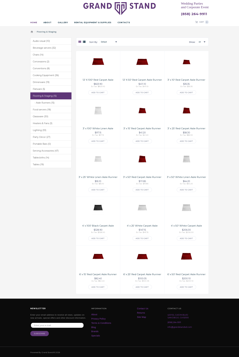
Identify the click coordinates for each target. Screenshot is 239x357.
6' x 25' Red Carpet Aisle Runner (142, 273)
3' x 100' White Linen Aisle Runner (98, 130)
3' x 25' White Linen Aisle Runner (98, 176)
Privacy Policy (98, 318)
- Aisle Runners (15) (43, 102)
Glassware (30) (40, 116)
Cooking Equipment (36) (46, 75)
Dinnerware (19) (41, 82)
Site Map (141, 316)
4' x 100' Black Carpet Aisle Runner (98, 227)
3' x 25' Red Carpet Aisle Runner (186, 128)
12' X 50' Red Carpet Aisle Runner (142, 81)
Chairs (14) (38, 54)
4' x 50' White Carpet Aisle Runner (186, 227)
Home (33, 22)
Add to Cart (98, 92)
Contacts (124, 22)
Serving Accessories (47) (46, 150)
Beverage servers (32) (44, 47)
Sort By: (93, 42)
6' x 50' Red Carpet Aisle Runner (186, 273)
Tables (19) (38, 164)
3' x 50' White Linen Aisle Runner (186, 178)
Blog (93, 327)
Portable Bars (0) (42, 144)
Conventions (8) (41, 68)
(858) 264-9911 (194, 14)
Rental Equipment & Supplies (92, 22)
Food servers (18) (42, 109)
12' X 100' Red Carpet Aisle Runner (98, 81)
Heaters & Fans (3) (42, 123)
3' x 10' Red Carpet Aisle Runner (186, 79)
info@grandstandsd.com (180, 326)
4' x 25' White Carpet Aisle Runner (142, 227)
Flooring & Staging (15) (45, 96)
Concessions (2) (41, 61)
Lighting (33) (39, 130)
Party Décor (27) (41, 137)
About (47, 22)
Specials (95, 335)
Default (104, 42)
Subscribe (39, 333)
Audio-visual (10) (41, 41)
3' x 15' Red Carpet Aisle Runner (142, 128)
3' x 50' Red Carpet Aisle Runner (142, 176)
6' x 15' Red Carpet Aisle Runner (98, 273)
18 (200, 42)
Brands (94, 331)
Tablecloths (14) (41, 157)
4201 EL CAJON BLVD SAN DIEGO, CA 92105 (178, 315)
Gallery (63, 22)
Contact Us (142, 308)
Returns (141, 312)
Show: (192, 42)
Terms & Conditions (101, 322)
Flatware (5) (39, 89)
